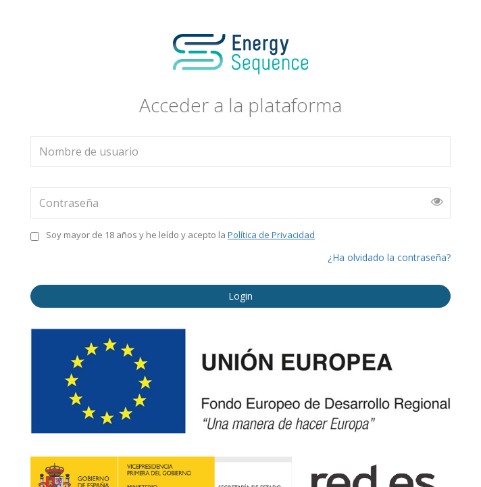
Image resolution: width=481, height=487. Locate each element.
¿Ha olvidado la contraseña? (389, 257)
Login (240, 295)
